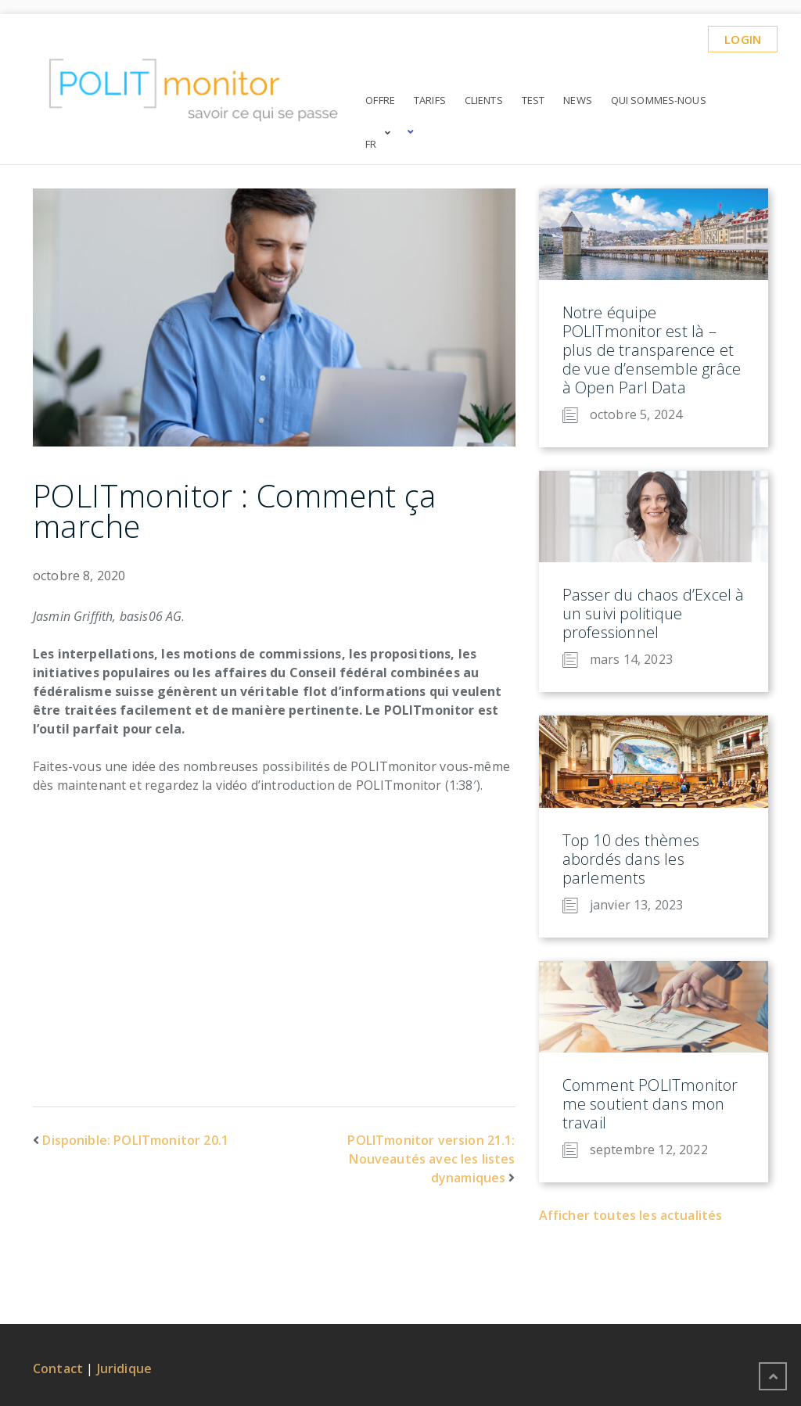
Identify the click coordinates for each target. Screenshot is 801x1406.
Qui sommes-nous (658, 100)
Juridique (124, 1368)
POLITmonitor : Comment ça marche (234, 510)
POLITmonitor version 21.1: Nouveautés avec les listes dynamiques (431, 1159)
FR (370, 144)
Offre (380, 100)
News (577, 100)
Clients (484, 100)
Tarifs (430, 100)
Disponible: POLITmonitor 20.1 (135, 1140)
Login (742, 39)
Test (533, 100)
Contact (58, 1368)
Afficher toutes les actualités (631, 1215)
